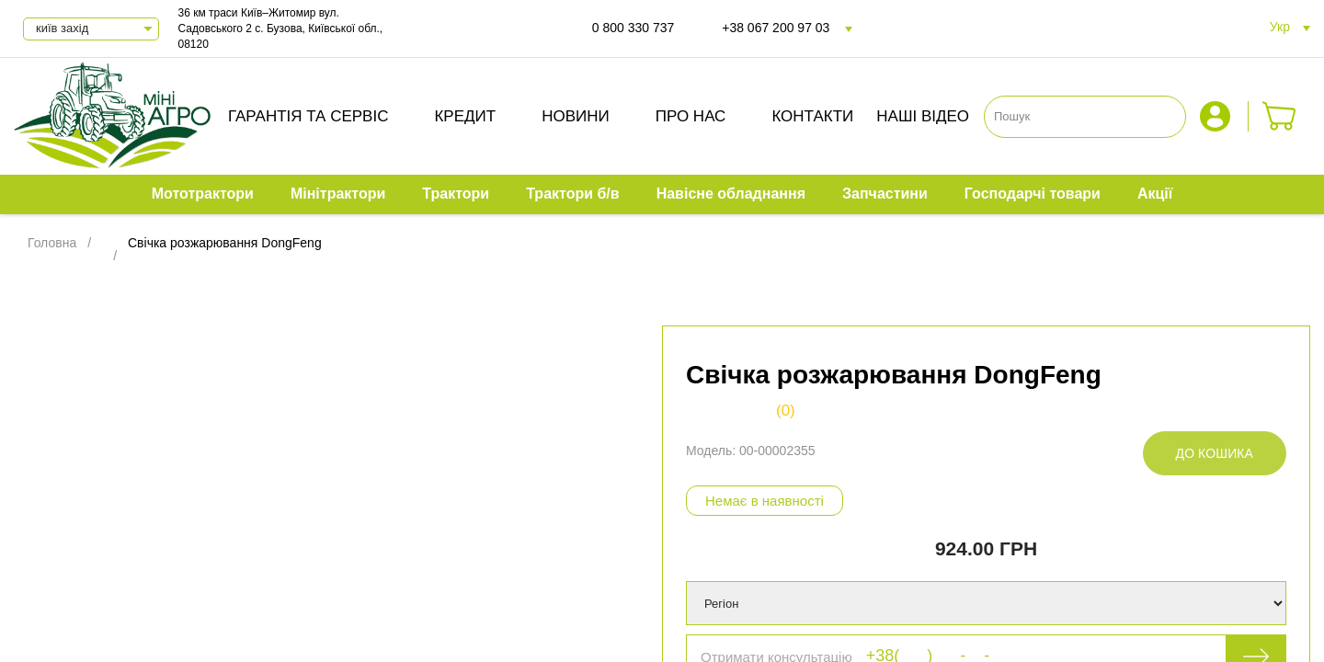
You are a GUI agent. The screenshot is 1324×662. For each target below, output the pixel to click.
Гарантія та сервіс (308, 116)
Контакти (812, 116)
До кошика (1214, 453)
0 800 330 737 (633, 27)
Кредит (465, 116)
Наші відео (922, 116)
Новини (576, 116)
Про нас (691, 116)
